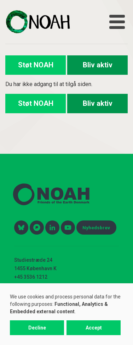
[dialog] (66, 314)
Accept (94, 328)
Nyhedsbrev (96, 227)
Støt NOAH (35, 65)
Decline (37, 328)
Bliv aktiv (97, 65)
